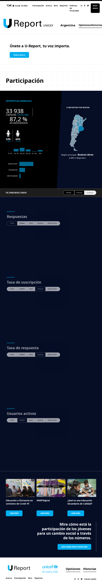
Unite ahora (95, 6)
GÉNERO (22, 223)
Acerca (49, 5)
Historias (96, 25)
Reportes (64, 5)
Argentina (67, 25)
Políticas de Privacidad (74, 8)
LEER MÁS (14, 513)
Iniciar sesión (90, 579)
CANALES (40, 223)
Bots (56, 5)
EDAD (31, 223)
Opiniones (85, 25)
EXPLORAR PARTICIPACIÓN (74, 547)
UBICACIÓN (52, 223)
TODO (12, 223)
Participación (38, 5)
